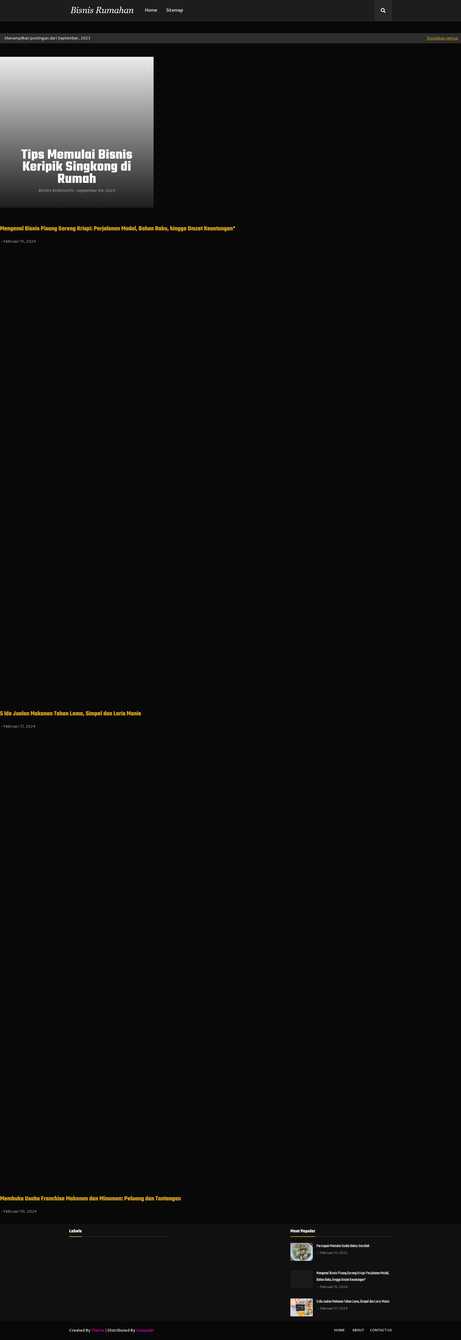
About (358, 1330)
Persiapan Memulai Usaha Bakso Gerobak (342, 1246)
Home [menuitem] (151, 10)
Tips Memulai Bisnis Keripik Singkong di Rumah (76, 167)
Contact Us (381, 1330)
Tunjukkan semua (442, 38)
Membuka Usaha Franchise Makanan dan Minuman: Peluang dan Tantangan (90, 1198)
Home (339, 1330)
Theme (97, 1330)
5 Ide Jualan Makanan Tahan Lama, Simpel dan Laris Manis (70, 713)
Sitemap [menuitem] (174, 10)
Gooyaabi (145, 1330)
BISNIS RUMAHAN (56, 190)
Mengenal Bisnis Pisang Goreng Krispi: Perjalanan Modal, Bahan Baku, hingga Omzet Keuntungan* (117, 228)
